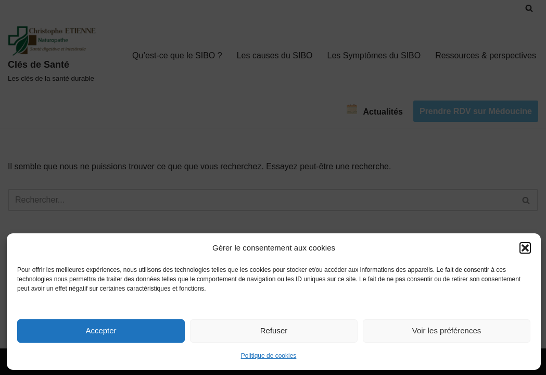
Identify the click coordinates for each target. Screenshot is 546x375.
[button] (525, 248)
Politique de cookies (269, 355)
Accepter (100, 330)
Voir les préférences (446, 330)
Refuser (274, 330)
